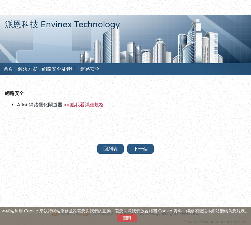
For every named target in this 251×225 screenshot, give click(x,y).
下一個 (140, 149)
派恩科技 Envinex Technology (62, 24)
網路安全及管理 (59, 69)
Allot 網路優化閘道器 (60, 105)
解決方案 (28, 69)
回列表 (110, 149)
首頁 (8, 69)
